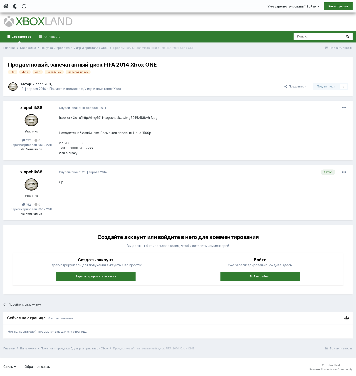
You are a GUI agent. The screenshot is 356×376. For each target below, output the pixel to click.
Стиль (9, 367)
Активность (51, 36)
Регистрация (338, 6)
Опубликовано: (82, 108)
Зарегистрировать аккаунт (95, 276)
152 (26, 140)
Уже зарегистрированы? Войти (293, 6)
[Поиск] (318, 36)
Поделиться (295, 86)
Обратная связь (37, 367)
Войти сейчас (260, 276)
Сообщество (21, 38)
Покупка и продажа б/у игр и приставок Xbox (85, 89)
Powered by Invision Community (331, 369)
